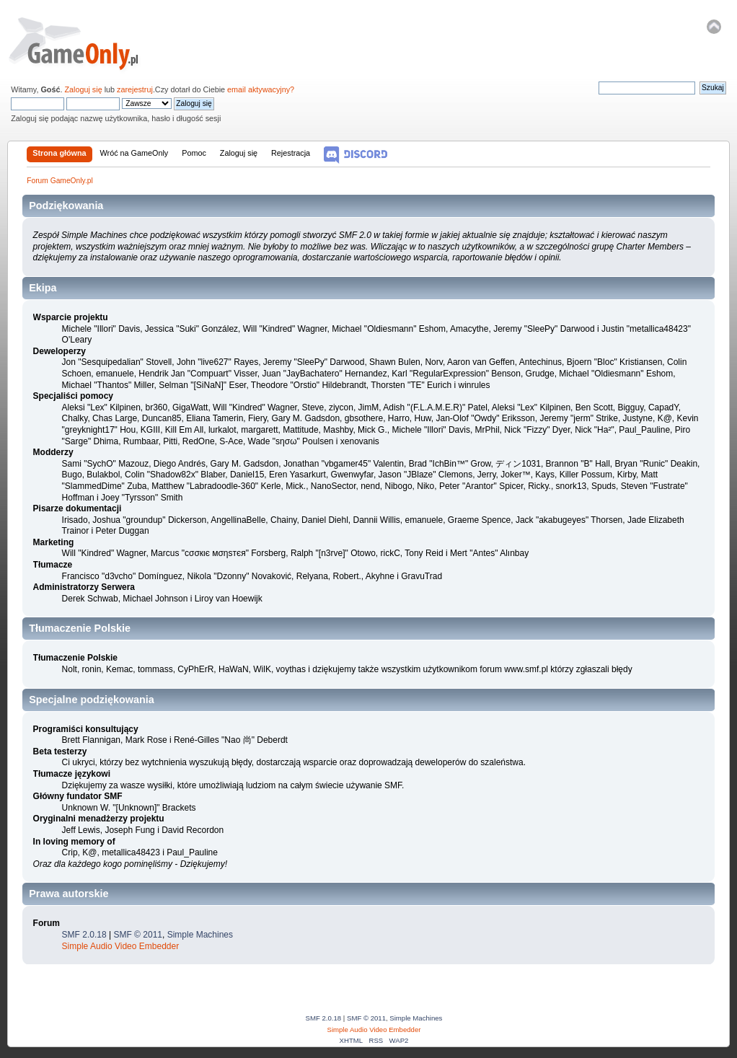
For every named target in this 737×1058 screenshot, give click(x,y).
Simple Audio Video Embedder (121, 946)
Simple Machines (200, 935)
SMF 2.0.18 (84, 935)
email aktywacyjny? (260, 89)
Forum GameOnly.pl (83, 43)
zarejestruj (135, 89)
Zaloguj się (83, 89)
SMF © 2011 (137, 935)
